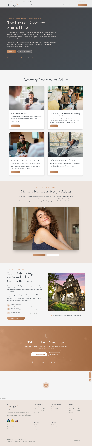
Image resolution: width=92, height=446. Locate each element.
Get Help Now (83, 4)
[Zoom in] (90, 373)
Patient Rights (24, 441)
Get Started (11, 51)
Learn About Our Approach (16, 318)
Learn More (16, 125)
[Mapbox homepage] (3, 398)
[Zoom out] (90, 375)
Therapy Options (39, 255)
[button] (46, 385)
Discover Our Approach (25, 51)
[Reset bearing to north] (90, 377)
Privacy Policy (9, 441)
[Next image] (82, 291)
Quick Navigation (32, 441)
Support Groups (53, 255)
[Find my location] (90, 380)
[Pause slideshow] (83, 309)
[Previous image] (50, 291)
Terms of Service (17, 441)
